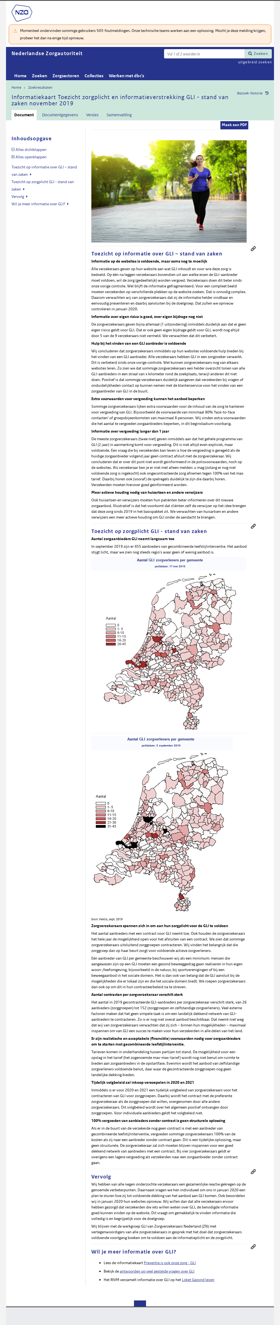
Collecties (93, 76)
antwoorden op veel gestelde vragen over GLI (157, 1271)
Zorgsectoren (65, 76)
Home (20, 76)
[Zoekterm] (204, 53)
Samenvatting (119, 114)
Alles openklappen (31, 156)
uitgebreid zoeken (255, 62)
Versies (92, 114)
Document (24, 114)
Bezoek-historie (249, 93)
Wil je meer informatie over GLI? (38, 203)
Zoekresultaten (40, 87)
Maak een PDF (234, 124)
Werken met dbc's (126, 76)
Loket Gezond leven (198, 1279)
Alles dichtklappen (31, 149)
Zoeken (261, 53)
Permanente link (253, 248)
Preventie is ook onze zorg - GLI (170, 1262)
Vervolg (18, 196)
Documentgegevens (60, 114)
